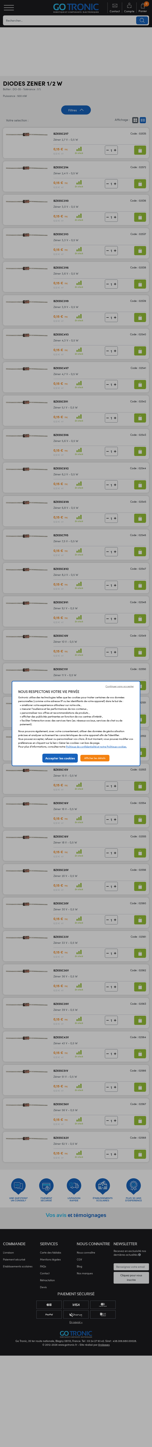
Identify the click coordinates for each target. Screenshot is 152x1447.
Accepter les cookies (60, 758)
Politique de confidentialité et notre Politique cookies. (96, 746)
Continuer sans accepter (119, 686)
